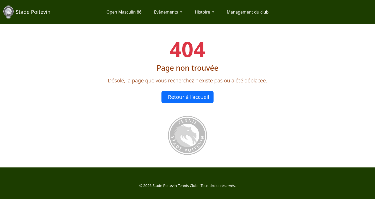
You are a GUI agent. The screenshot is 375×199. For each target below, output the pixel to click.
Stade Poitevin (27, 12)
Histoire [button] (203, 12)
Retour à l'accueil (188, 96)
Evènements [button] (166, 12)
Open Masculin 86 (124, 12)
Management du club (247, 12)
